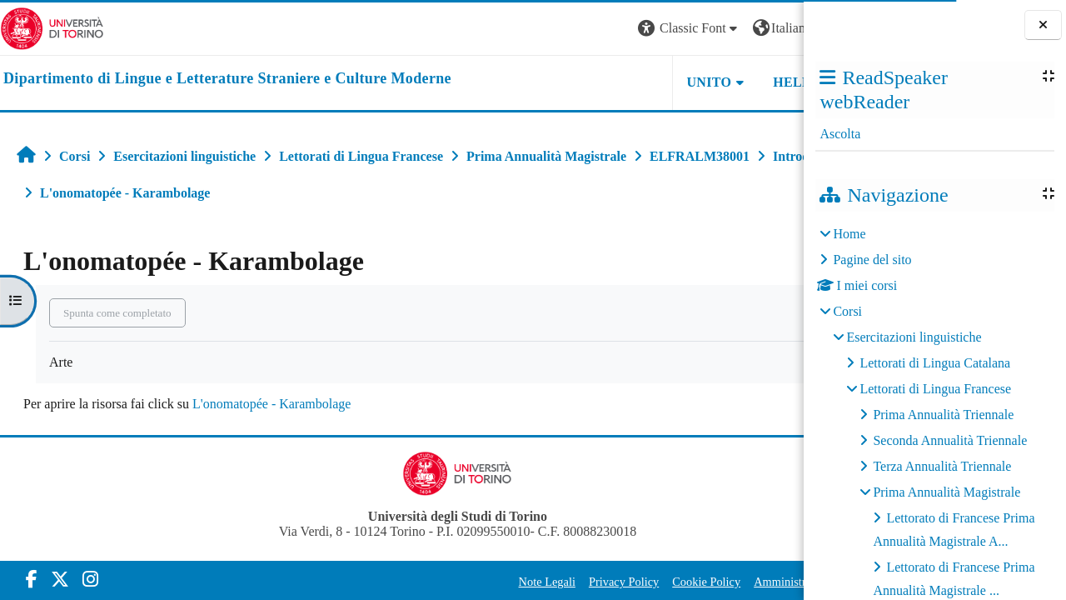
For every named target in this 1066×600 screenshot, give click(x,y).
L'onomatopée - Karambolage (271, 404)
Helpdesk (698, 82)
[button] (578, 29)
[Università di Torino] (52, 27)
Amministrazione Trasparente (713, 581)
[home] (227, 79)
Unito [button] (597, 82)
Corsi (847, 311)
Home (849, 234)
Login (774, 28)
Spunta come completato (117, 313)
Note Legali (435, 581)
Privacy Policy (512, 581)
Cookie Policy (594, 581)
